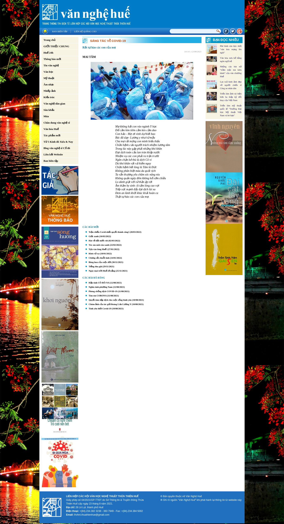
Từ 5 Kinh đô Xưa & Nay (58, 141)
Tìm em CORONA (97, 295)
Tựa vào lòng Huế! (98, 249)
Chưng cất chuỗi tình (99, 258)
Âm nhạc (49, 84)
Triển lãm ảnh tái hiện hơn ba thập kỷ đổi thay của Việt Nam (231, 96)
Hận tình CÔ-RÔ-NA (99, 282)
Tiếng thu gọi (95, 266)
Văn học (48, 71)
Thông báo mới (52, 59)
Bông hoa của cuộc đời (100, 262)
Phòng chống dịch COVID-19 (103, 291)
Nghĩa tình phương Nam (100, 287)
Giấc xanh (93, 236)
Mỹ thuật (49, 78)
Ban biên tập (59, 31)
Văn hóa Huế (51, 129)
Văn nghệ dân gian (54, 103)
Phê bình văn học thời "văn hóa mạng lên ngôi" (231, 49)
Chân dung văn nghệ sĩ (57, 122)
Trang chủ (49, 39)
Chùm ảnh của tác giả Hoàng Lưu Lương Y (110, 304)
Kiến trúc (49, 97)
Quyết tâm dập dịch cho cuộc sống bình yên (110, 300)
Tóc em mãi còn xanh (99, 245)
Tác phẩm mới (52, 135)
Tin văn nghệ (51, 65)
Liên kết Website (53, 154)
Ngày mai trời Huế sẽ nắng (102, 270)
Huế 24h (48, 52)
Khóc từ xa (94, 253)
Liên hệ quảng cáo (85, 31)
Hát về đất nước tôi (98, 240)
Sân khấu (49, 109)
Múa (46, 116)
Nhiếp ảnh (50, 90)
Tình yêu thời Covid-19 (100, 308)
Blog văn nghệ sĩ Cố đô (57, 148)
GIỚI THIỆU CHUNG (56, 46)
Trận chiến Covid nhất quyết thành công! (109, 232)
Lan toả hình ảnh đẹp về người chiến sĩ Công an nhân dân (231, 84)
